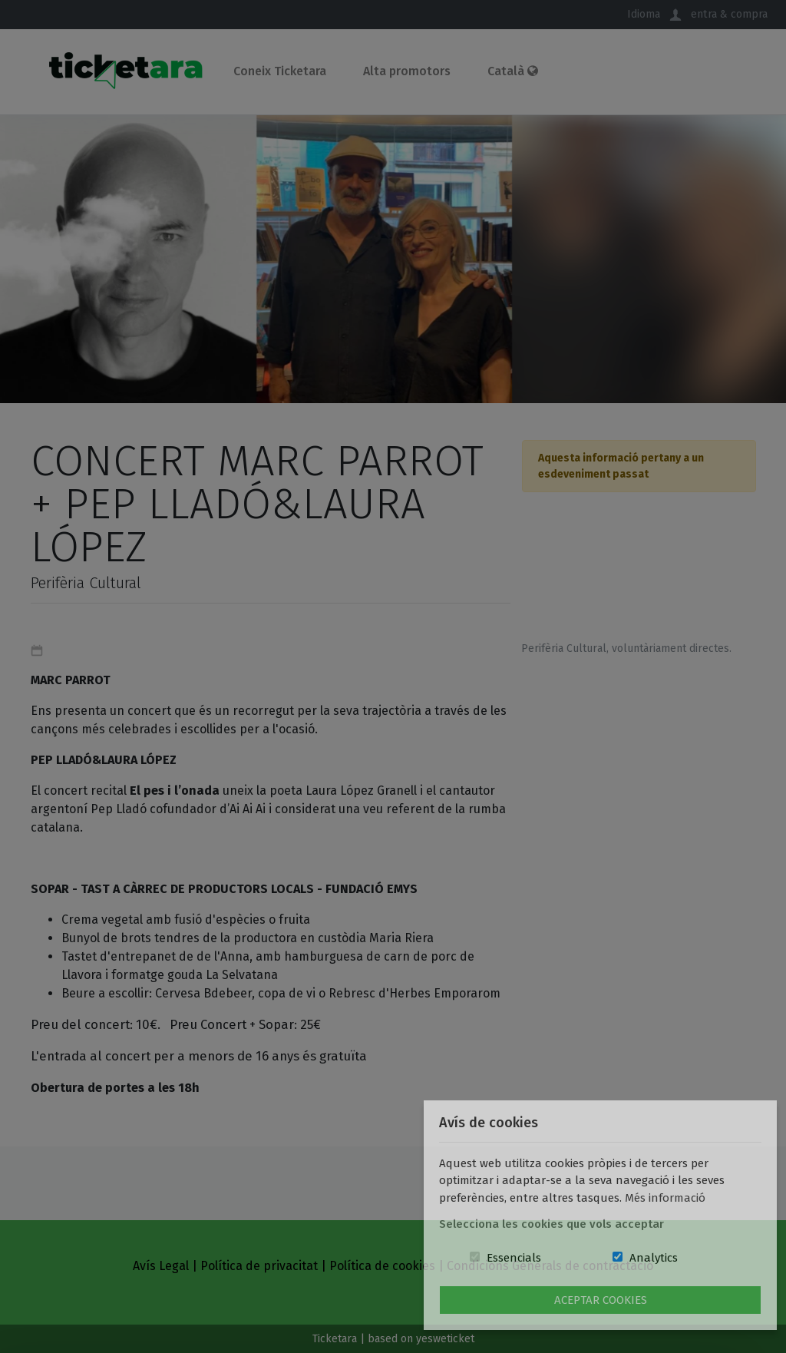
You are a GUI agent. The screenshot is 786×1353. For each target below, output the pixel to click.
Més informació (665, 1198)
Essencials (514, 1258)
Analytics (653, 1258)
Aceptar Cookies (600, 1300)
